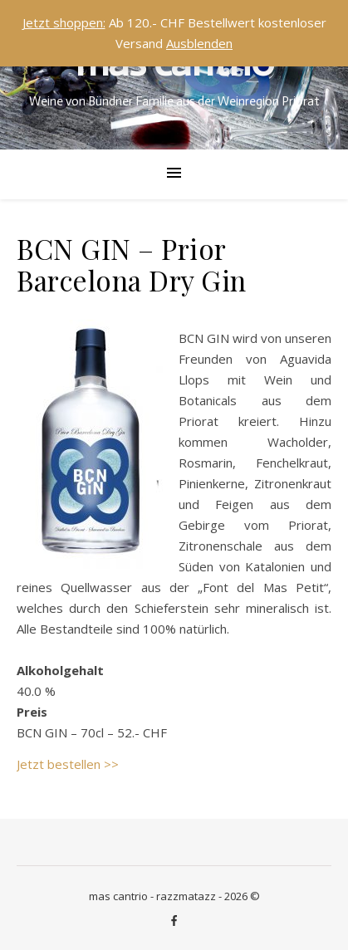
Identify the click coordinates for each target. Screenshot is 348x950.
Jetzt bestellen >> (68, 764)
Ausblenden (199, 43)
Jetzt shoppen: (63, 22)
